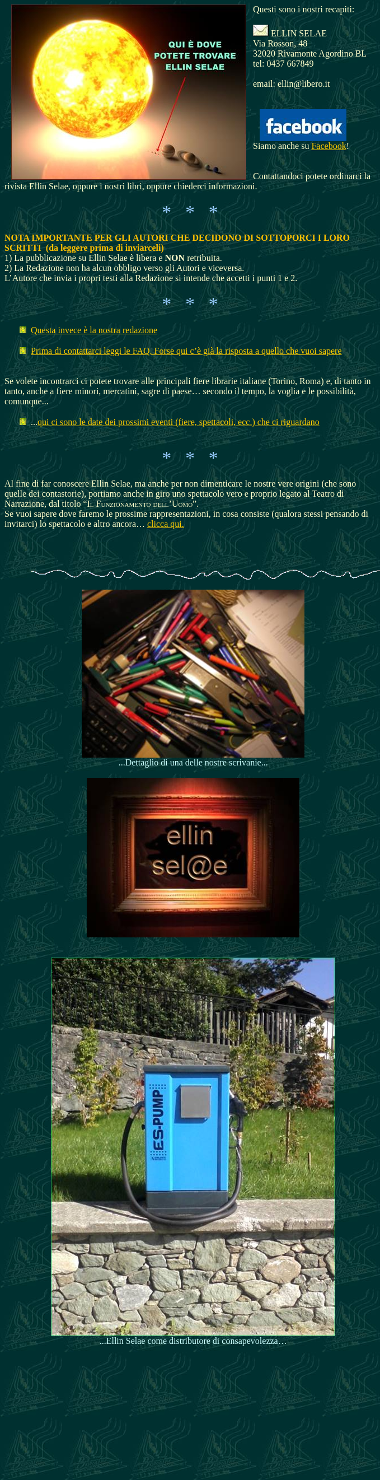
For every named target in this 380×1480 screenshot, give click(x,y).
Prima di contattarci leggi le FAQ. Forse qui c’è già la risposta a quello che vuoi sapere (186, 351)
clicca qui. (165, 524)
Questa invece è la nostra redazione (94, 330)
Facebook (328, 146)
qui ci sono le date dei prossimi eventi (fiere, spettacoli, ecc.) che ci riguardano (178, 422)
